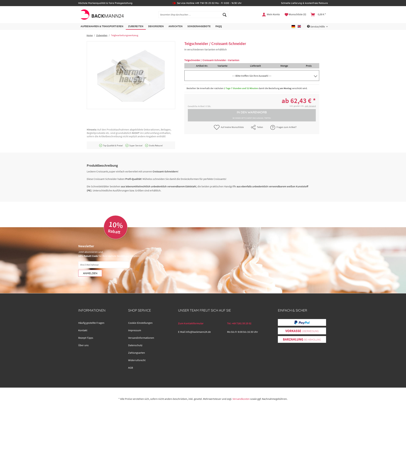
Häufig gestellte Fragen (91, 322)
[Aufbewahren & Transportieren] (102, 26)
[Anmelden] (90, 273)
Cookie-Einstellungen (140, 322)
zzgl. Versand (310, 106)
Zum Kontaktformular (191, 323)
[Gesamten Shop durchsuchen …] (193, 14)
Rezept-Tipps (85, 337)
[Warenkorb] (318, 14)
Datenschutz (135, 345)
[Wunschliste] (295, 14)
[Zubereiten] (136, 26)
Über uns (83, 345)
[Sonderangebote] (199, 26)
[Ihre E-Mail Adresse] (103, 264)
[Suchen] (224, 14)
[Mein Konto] (271, 14)
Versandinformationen (141, 337)
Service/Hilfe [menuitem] (316, 26)
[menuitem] (193, 16)
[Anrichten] (175, 26)
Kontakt (82, 330)
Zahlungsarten (136, 352)
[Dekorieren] (156, 26)
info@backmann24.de (198, 331)
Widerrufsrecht (136, 360)
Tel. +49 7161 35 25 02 (239, 323)
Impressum (134, 330)
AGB (130, 367)
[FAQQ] (218, 26)
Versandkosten (241, 398)
